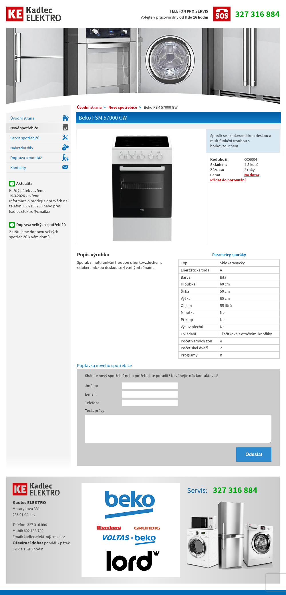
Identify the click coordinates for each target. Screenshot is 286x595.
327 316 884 (257, 13)
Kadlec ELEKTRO (33, 13)
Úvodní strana (22, 118)
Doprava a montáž (26, 157)
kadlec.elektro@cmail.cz (44, 541)
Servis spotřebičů (24, 137)
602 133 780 (33, 535)
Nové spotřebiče (24, 127)
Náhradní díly (21, 147)
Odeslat (253, 459)
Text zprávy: (95, 410)
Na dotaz (251, 174)
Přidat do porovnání (228, 180)
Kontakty (18, 167)
